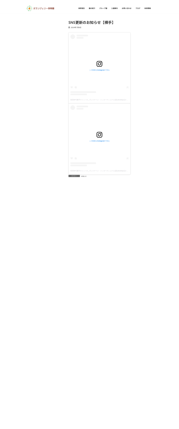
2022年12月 (32, 363)
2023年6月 (32, 331)
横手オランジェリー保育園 (39, 124)
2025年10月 (32, 184)
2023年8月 (32, 321)
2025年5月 (32, 210)
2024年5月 (32, 274)
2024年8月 (32, 258)
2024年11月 (32, 242)
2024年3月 (32, 284)
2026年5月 (32, 147)
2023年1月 (32, 358)
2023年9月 (32, 316)
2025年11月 (32, 179)
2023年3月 (32, 347)
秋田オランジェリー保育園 (39, 129)
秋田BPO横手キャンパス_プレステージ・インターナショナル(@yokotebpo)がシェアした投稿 (104, 100)
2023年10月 (32, 310)
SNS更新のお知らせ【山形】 (47, 53)
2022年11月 (32, 368)
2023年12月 (32, 300)
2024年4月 (32, 279)
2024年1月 (32, 295)
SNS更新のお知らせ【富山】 (47, 66)
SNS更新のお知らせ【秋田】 (47, 40)
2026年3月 (32, 158)
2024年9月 (32, 252)
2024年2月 (32, 289)
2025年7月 (32, 200)
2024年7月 (32, 263)
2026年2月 (32, 163)
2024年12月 (32, 237)
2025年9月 (32, 189)
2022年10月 (32, 374)
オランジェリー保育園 (36, 103)
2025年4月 (32, 216)
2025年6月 (32, 205)
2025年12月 (32, 173)
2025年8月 (32, 195)
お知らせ (84, 176)
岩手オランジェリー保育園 (39, 118)
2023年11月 (32, 305)
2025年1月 (32, 231)
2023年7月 (32, 326)
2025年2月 (32, 226)
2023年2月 (32, 353)
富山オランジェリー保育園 (39, 108)
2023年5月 (32, 337)
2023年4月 (32, 342)
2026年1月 (32, 168)
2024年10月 (32, 247)
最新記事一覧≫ (55, 91)
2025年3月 (32, 221)
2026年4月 (32, 152)
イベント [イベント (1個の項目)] (28, 389)
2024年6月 (32, 268)
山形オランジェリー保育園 (39, 113)
